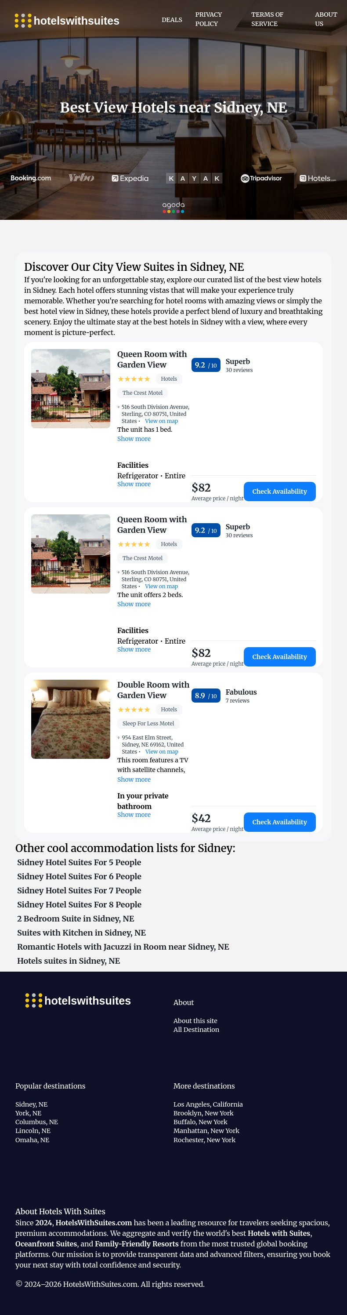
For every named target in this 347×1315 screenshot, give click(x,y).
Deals (172, 20)
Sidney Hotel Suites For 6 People (79, 876)
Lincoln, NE (33, 1131)
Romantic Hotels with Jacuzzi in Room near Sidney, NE (123, 947)
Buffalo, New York (201, 1122)
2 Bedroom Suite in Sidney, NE (75, 919)
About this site (195, 1021)
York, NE (28, 1113)
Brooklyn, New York (204, 1113)
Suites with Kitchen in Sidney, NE (81, 933)
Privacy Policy (208, 19)
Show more (134, 439)
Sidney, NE (31, 1104)
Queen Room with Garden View (152, 359)
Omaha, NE (32, 1140)
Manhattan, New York (206, 1131)
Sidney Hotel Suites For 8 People (79, 905)
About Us (326, 19)
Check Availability (280, 491)
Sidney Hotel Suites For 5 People (79, 862)
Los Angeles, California (208, 1104)
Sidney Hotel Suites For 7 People (79, 890)
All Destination (196, 1030)
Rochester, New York (204, 1140)
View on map (161, 421)
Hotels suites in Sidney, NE (68, 961)
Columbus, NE (36, 1122)
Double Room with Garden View (153, 690)
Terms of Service (267, 19)
